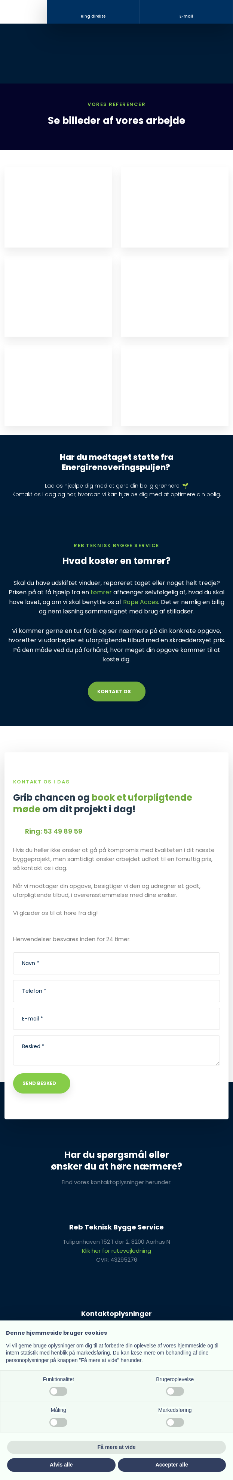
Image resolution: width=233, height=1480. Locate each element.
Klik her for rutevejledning (116, 1251)
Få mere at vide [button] (117, 1447)
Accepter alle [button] (172, 1465)
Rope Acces (140, 602)
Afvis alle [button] (61, 1465)
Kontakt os (114, 691)
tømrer (101, 592)
